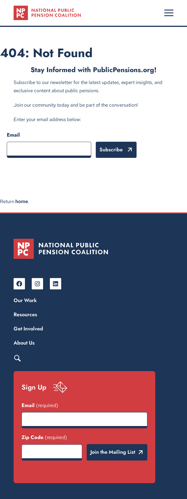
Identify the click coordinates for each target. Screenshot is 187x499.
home (21, 201)
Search (17, 358)
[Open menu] (168, 12)
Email (13, 135)
